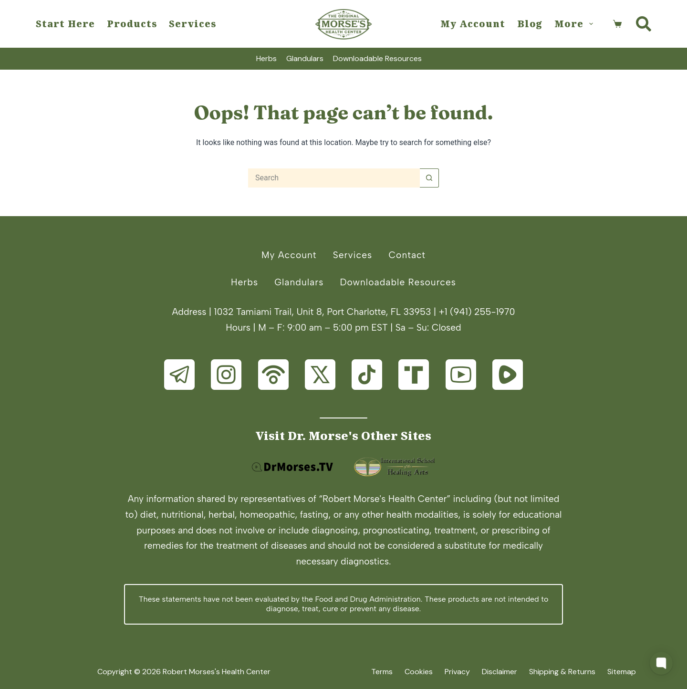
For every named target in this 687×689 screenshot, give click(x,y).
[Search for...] (334, 178)
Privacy (457, 672)
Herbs (266, 58)
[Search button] (429, 178)
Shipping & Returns (562, 672)
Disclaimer (499, 672)
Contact (407, 255)
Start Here (65, 23)
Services (192, 23)
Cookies (419, 672)
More (575, 23)
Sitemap (621, 672)
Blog (529, 23)
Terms (382, 672)
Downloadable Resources (377, 58)
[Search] (643, 23)
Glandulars (304, 58)
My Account (472, 23)
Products (132, 23)
